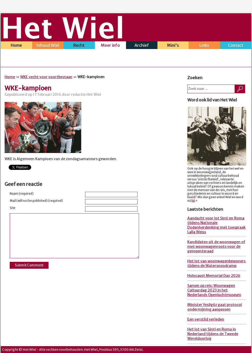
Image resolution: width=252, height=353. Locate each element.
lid (193, 201)
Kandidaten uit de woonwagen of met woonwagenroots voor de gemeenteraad (216, 246)
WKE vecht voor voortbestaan (46, 77)
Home (16, 46)
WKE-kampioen (28, 88)
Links (204, 46)
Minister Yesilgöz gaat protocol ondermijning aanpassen (214, 307)
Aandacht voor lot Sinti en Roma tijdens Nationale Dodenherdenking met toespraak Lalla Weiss (216, 225)
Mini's (173, 46)
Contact (235, 46)
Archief (141, 46)
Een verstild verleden (205, 319)
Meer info (110, 46)
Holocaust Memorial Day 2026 (213, 275)
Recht (79, 46)
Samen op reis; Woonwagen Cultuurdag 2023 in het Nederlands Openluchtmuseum (214, 290)
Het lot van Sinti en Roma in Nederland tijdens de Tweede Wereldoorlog (212, 334)
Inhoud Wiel (48, 46)
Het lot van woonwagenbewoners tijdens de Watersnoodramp (216, 263)
